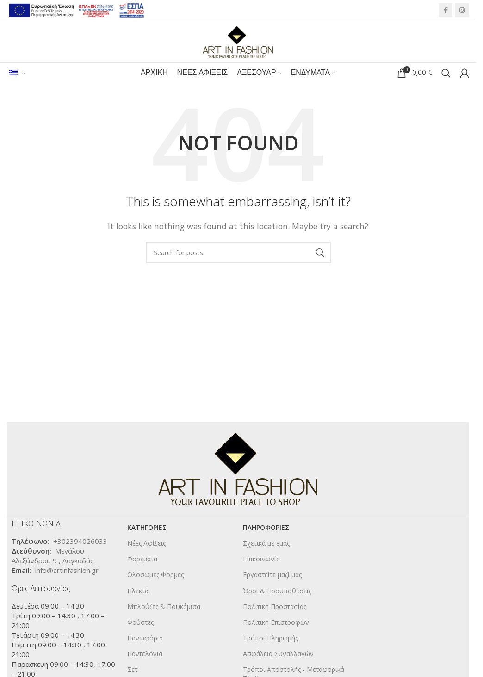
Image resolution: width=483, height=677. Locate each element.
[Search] (446, 74)
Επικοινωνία (261, 559)
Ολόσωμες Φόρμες (155, 575)
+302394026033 (80, 541)
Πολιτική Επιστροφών (276, 622)
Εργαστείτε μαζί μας (272, 575)
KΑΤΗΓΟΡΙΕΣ (147, 527)
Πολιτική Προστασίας (274, 607)
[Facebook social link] (445, 11)
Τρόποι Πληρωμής (270, 638)
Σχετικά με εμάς (266, 543)
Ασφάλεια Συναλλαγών (278, 654)
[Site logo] (238, 41)
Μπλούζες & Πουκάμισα (163, 607)
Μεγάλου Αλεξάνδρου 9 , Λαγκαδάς (53, 556)
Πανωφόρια (145, 638)
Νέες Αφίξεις (146, 543)
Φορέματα (142, 559)
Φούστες (140, 622)
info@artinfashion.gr (67, 570)
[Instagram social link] (462, 11)
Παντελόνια (144, 654)
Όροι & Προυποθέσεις (277, 591)
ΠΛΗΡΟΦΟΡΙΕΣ (266, 527)
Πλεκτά (138, 591)
